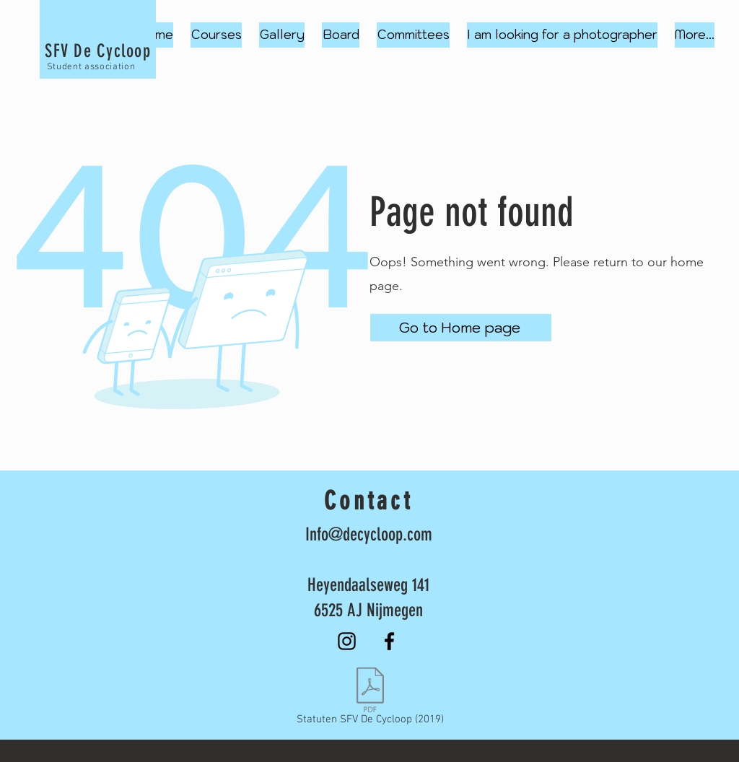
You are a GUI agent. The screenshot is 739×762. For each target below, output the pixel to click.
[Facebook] (389, 641)
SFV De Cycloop (98, 50)
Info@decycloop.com (368, 534)
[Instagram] (347, 641)
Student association (91, 67)
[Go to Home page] (461, 327)
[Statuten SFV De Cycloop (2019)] (370, 699)
